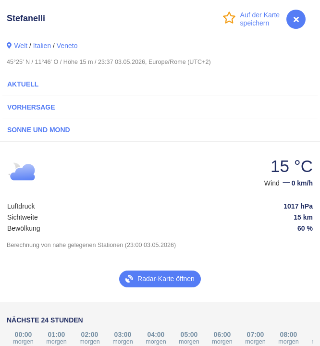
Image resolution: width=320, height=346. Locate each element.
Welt (20, 45)
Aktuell (22, 84)
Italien (42, 45)
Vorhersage (31, 107)
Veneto (67, 45)
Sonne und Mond (38, 130)
